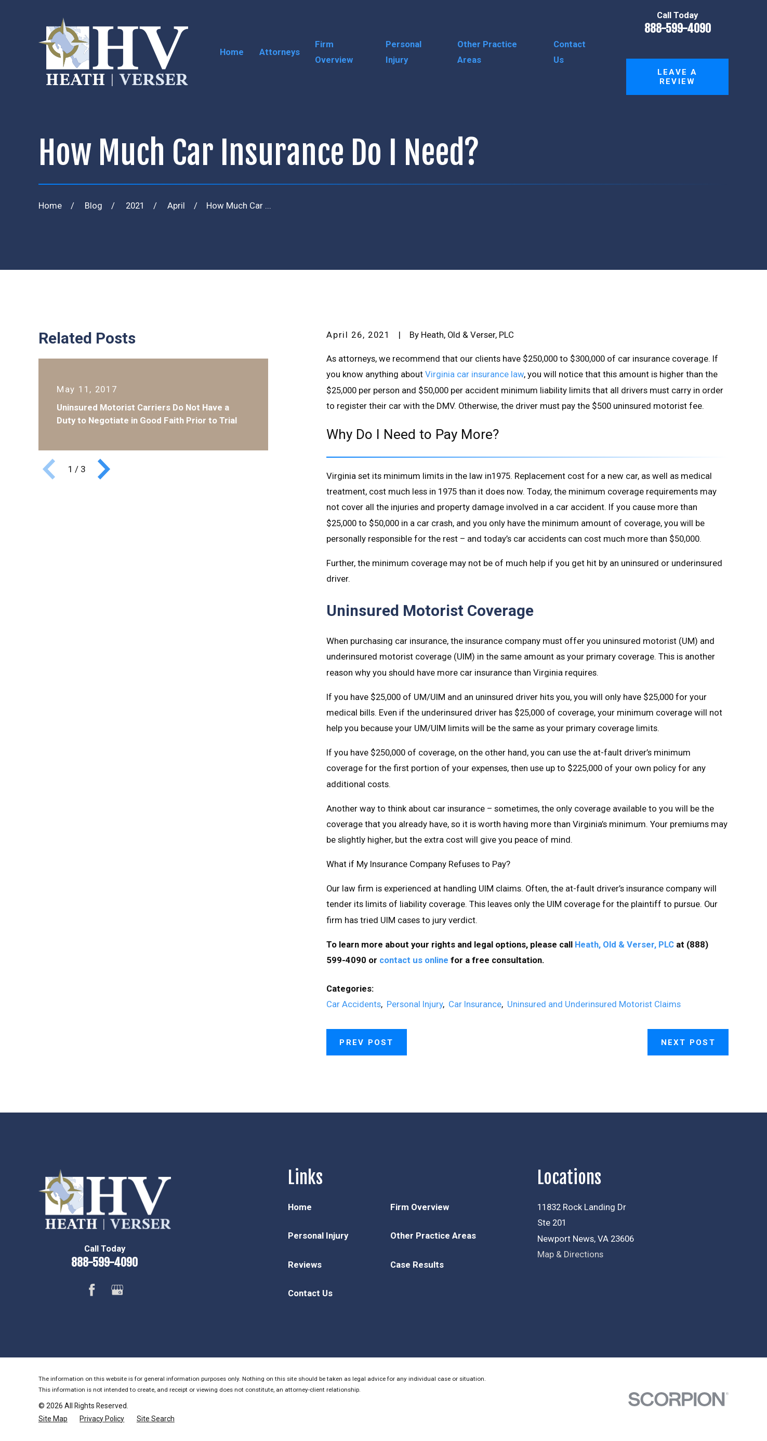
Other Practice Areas (433, 1235)
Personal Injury (415, 1004)
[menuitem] (53, 1418)
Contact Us (310, 1293)
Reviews (305, 1264)
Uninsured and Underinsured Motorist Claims (594, 1004)
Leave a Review (677, 76)
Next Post (688, 1042)
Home (300, 1207)
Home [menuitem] (232, 52)
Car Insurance (474, 1004)
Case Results (417, 1264)
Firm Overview (419, 1207)
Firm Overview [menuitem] (334, 52)
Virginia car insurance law (474, 374)
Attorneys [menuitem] (279, 52)
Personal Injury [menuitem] (403, 52)
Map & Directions (570, 1254)
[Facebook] (92, 1290)
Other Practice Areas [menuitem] (487, 52)
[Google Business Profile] (117, 1290)
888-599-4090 (677, 28)
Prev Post (366, 1042)
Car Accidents (353, 1004)
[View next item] (104, 469)
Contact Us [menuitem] (569, 52)
